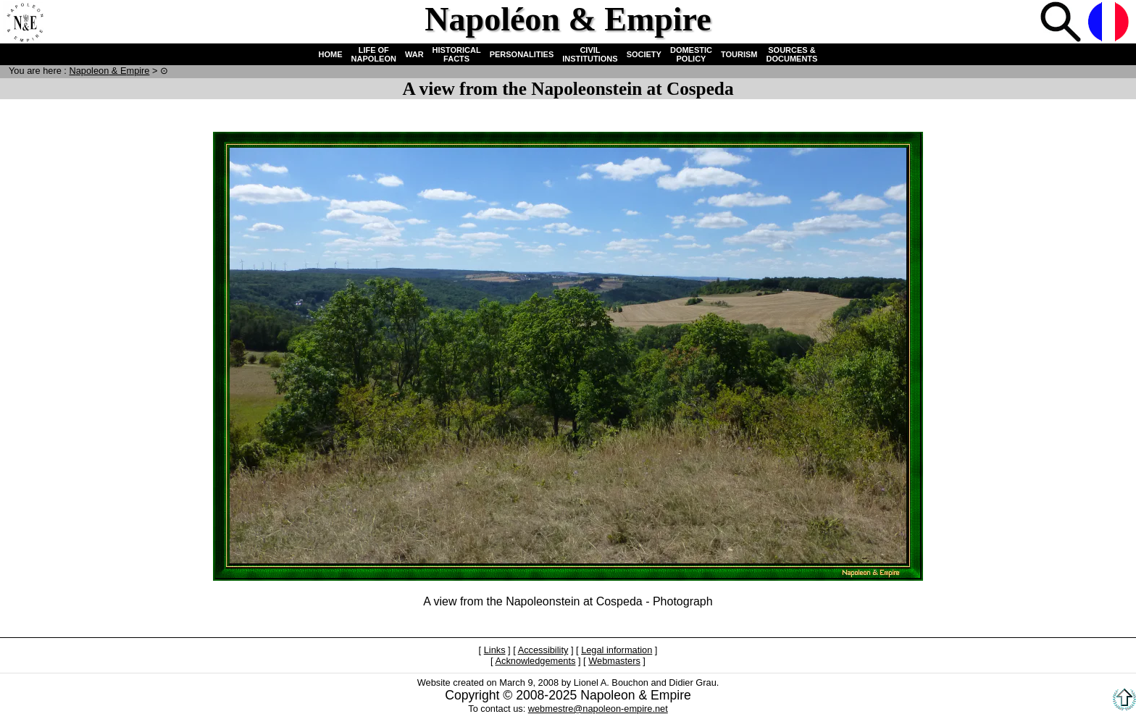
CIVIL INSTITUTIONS (589, 54)
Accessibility (543, 649)
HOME (331, 54)
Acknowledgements (535, 660)
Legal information (616, 649)
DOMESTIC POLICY (691, 54)
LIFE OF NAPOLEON (373, 54)
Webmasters (614, 660)
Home (24, 23)
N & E (109, 70)
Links (495, 649)
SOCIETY (644, 54)
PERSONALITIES (522, 54)
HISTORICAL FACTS (457, 54)
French (1110, 23)
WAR (414, 54)
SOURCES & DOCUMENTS (792, 54)
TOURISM (739, 54)
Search (1062, 23)
